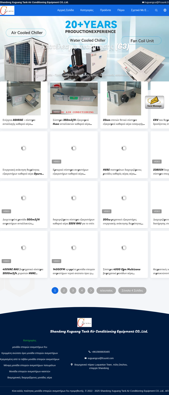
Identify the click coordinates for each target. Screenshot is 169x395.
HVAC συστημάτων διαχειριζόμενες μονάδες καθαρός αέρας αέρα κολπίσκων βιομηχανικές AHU (122, 172)
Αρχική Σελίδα (65, 10)
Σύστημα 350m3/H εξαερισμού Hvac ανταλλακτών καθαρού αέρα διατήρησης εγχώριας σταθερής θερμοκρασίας (71, 122)
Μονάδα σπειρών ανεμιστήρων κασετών (29, 371)
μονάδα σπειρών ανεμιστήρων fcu (29, 347)
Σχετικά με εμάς (141, 10)
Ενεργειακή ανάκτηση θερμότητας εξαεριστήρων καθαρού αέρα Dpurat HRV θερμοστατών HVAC (23, 172)
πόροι (121, 10)
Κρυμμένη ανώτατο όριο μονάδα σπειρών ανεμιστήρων (29, 353)
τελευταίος (106, 290)
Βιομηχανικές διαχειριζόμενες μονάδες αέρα (29, 377)
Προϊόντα (105, 10)
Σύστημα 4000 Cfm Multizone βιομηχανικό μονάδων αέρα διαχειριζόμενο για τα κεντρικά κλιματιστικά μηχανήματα (121, 271)
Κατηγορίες (86, 10)
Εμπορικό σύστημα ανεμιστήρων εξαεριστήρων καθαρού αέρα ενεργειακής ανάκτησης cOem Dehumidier (70, 172)
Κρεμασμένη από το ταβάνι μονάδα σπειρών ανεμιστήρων (29, 359)
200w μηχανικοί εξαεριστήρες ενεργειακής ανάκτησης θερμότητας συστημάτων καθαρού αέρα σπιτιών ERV (122, 222)
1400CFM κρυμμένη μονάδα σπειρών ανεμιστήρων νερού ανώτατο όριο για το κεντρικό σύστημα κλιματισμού (74, 271)
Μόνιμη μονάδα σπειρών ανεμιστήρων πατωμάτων (30, 365)
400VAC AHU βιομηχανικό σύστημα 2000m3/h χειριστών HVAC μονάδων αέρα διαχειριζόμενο (23, 271)
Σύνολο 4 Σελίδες (132, 290)
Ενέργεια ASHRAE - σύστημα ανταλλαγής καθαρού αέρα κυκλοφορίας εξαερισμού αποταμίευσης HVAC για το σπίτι (20, 122)
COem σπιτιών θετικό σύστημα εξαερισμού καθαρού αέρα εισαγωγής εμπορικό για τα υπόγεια (123, 122)
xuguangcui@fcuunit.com (101, 358)
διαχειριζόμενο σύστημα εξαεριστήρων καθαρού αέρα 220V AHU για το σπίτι (74, 222)
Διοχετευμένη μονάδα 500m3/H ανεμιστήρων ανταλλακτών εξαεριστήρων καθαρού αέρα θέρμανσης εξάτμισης (21, 222)
